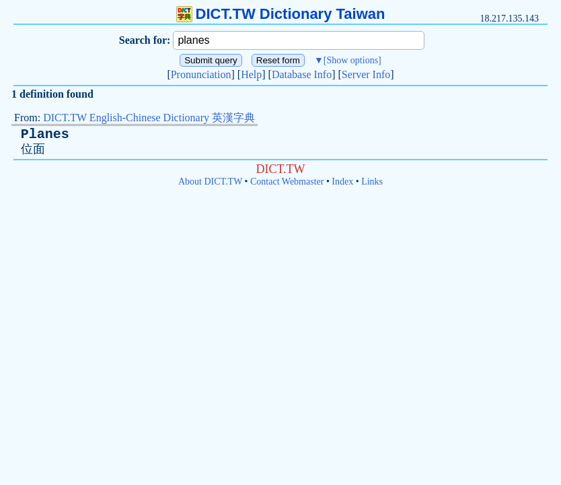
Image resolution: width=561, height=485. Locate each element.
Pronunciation (201, 74)
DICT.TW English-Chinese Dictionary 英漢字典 (149, 117)
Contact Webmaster (287, 181)
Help (251, 74)
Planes (45, 134)
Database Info (302, 74)
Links (372, 181)
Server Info (366, 74)
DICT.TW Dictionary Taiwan (280, 13)
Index (342, 181)
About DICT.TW (210, 181)
